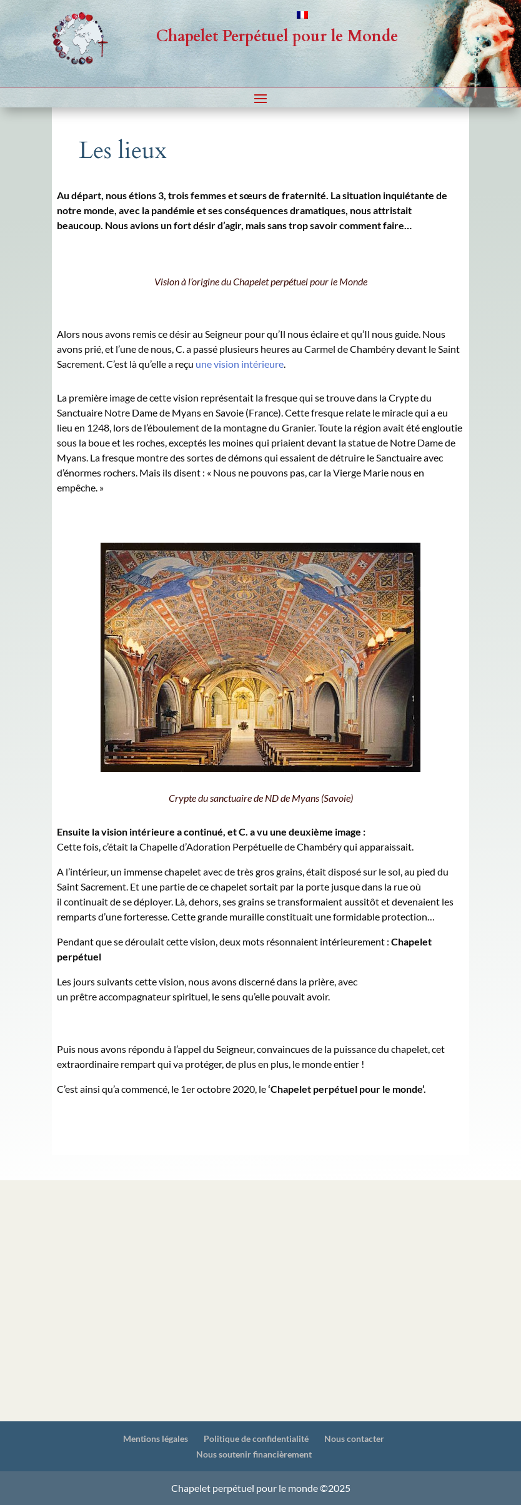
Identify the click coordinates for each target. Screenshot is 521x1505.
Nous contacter (354, 1438)
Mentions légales (155, 1438)
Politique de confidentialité (256, 1438)
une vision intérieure (240, 364)
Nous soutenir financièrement (254, 1454)
